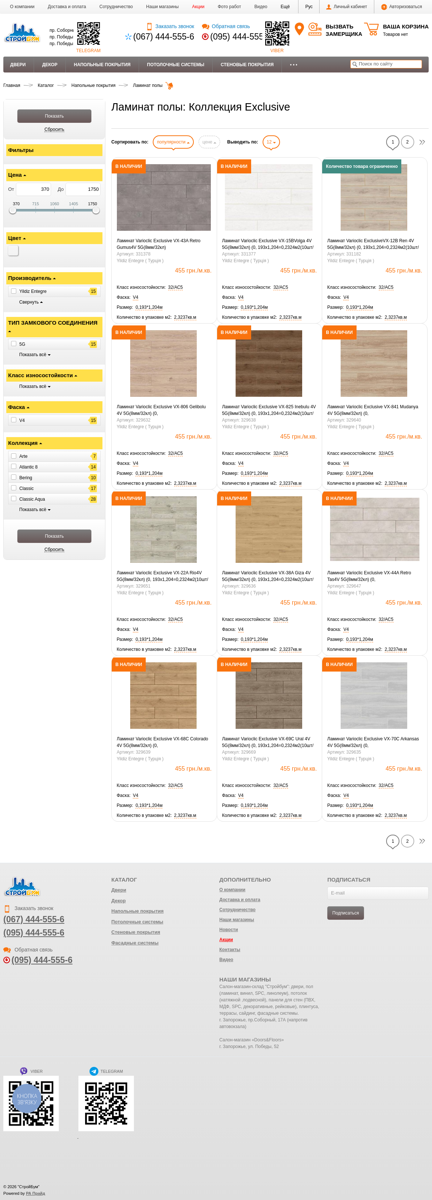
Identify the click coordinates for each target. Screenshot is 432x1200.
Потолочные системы (176, 64)
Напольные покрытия (102, 64)
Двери (18, 64)
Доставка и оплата (67, 6)
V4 (22, 420)
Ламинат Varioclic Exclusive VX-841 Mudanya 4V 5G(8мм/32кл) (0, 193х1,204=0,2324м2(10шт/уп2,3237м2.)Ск (372, 410)
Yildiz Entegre (33, 291)
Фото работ (229, 6)
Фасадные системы (135, 943)
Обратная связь (226, 26)
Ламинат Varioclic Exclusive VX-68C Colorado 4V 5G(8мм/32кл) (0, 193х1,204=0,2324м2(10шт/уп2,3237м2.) (162, 742)
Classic (26, 488)
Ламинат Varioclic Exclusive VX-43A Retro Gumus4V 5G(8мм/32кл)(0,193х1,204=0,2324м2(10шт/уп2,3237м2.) (160, 244)
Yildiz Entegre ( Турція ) (140, 260)
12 (271, 142)
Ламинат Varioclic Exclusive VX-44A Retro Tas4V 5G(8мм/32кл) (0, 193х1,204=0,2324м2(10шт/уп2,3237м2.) (369, 576)
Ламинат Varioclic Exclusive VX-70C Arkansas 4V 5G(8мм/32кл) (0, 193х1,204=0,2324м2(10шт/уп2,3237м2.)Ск (373, 742)
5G (22, 344)
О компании (22, 6)
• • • (293, 64)
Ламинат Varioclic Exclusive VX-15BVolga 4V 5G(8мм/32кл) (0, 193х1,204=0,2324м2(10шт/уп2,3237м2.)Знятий (267, 244)
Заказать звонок (170, 26)
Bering (25, 477)
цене (209, 142)
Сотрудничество (116, 6)
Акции (198, 6)
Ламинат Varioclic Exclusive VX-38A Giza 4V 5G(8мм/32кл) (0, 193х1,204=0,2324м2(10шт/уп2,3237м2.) (267, 576)
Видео (260, 6)
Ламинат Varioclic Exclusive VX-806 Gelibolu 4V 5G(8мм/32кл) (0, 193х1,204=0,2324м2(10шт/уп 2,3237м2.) (161, 410)
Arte (23, 456)
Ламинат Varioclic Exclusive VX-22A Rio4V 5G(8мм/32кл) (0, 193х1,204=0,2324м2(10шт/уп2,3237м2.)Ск (162, 576)
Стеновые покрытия (247, 64)
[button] (285, 6)
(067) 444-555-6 (163, 36)
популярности (173, 142)
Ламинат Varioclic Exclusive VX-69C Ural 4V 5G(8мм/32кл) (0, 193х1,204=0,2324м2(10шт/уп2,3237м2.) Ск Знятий (267, 742)
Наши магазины (162, 6)
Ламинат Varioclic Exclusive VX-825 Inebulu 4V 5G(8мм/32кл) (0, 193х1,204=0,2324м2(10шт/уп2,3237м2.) (269, 410)
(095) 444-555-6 (240, 36)
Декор (49, 64)
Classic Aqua (32, 498)
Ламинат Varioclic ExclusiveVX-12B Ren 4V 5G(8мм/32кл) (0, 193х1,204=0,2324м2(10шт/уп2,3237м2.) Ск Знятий (373, 244)
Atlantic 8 (28, 467)
